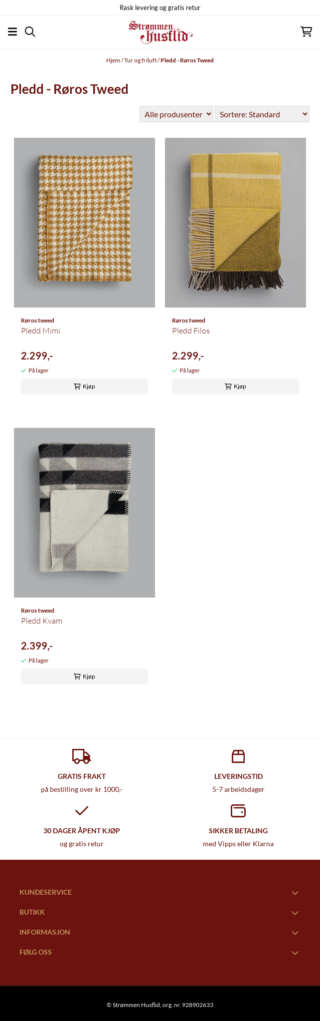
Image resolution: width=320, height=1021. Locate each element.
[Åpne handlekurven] (306, 31)
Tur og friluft (141, 60)
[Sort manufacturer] (176, 114)
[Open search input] (30, 31)
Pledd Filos (191, 331)
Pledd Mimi (40, 331)
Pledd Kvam (41, 621)
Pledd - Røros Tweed (187, 60)
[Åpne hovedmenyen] (12, 31)
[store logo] (160, 32)
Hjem (113, 60)
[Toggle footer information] (297, 893)
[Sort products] (262, 114)
